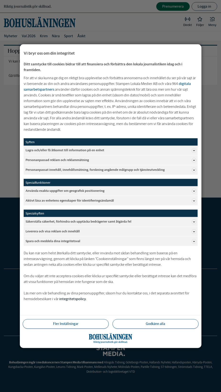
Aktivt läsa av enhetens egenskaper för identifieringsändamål (111, 200)
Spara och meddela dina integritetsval (111, 241)
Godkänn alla (155, 323)
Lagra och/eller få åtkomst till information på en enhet (111, 150)
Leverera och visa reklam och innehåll (111, 231)
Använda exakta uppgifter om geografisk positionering (111, 190)
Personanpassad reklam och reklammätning (111, 160)
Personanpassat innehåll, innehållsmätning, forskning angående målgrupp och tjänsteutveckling (111, 169)
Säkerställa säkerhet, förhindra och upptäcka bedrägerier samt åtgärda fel (111, 221)
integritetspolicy (72, 298)
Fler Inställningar (65, 323)
